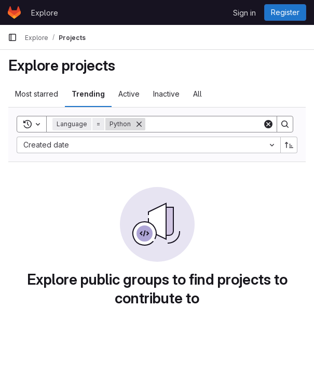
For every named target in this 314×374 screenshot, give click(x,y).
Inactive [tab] (166, 93)
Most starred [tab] (36, 93)
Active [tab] (129, 93)
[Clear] (268, 124)
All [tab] (197, 93)
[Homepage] (14, 12)
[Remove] (139, 124)
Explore (44, 12)
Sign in (244, 12)
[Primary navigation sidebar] (12, 37)
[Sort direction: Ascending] (289, 145)
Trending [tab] (88, 93)
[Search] (209, 124)
